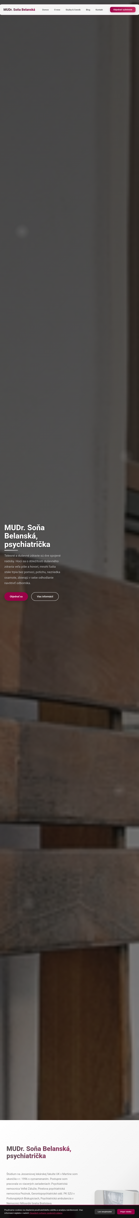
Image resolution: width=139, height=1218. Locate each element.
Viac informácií (45, 596)
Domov (45, 10)
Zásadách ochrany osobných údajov (45, 1213)
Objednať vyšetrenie (122, 10)
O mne (57, 10)
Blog (88, 10)
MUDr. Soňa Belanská (19, 10)
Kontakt (99, 10)
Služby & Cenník (73, 10)
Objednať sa (16, 596)
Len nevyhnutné (105, 1212)
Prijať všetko (125, 1212)
